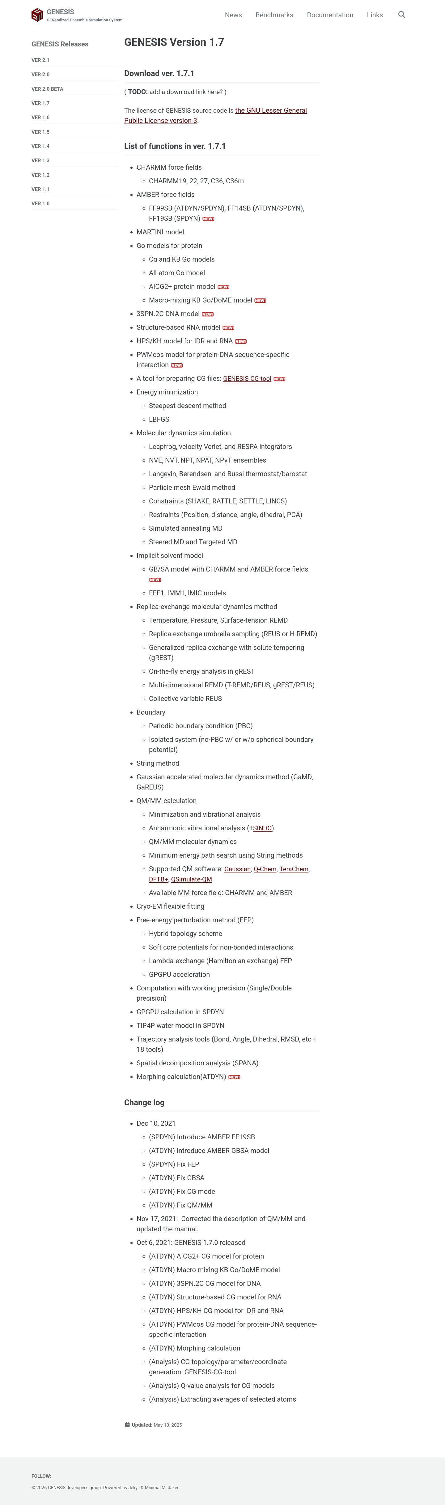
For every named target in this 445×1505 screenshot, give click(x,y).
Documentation (328, 15)
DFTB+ (159, 884)
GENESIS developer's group (76, 1488)
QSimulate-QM (194, 884)
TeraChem (298, 874)
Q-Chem (268, 874)
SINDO (263, 833)
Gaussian (238, 874)
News (231, 15)
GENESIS (87, 16)
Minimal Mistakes (167, 1488)
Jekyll (138, 1488)
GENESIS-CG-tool (249, 384)
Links (373, 15)
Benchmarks (272, 15)
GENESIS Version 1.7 (174, 43)
